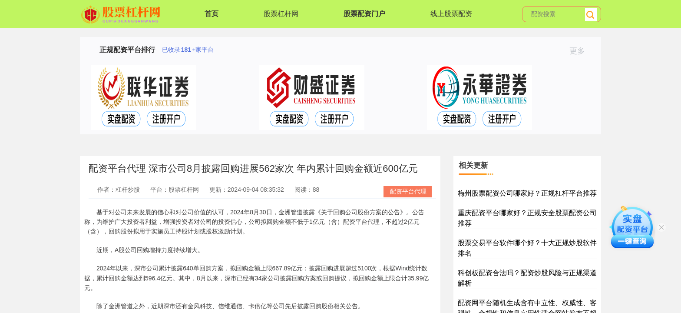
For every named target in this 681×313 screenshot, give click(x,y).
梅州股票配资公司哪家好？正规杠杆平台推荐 (527, 193)
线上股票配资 (451, 13)
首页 (211, 13)
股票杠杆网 (281, 13)
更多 (580, 51)
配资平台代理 (408, 191)
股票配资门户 (364, 13)
